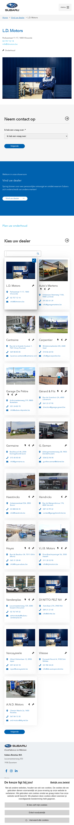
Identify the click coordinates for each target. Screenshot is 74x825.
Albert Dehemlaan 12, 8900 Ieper (21, 660)
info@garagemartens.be (52, 305)
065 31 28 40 (15, 560)
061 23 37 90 (48, 403)
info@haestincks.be (17, 513)
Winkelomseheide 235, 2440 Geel (54, 347)
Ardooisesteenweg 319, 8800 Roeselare (21, 401)
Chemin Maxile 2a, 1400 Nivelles (19, 712)
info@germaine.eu (17, 462)
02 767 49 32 (15, 612)
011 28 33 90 (48, 560)
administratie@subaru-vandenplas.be (18, 617)
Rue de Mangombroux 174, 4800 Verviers (53, 504)
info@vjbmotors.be (50, 564)
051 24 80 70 (15, 406)
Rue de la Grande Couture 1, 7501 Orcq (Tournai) (21, 347)
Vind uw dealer (17, 18)
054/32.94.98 (48, 458)
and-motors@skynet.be (19, 720)
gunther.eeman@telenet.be (53, 462)
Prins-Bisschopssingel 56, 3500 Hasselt (55, 555)
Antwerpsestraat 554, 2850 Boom (20, 504)
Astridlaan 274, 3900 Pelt (52, 606)
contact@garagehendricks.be (54, 513)
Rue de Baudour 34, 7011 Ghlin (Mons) (22, 555)
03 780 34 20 (48, 665)
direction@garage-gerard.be (54, 407)
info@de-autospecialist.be (53, 669)
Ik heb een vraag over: (15, 130)
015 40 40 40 (15, 458)
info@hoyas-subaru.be (18, 564)
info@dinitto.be (49, 614)
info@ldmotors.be (10, 44)
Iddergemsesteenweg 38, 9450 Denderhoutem (54, 453)
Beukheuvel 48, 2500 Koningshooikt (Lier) (18, 453)
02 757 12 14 (8, 41)
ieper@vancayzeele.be (19, 669)
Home (5, 18)
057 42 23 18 (15, 665)
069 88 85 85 (15, 352)
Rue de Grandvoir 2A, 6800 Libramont (53, 398)
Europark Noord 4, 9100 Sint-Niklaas (54, 660)
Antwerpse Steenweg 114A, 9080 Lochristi (53, 296)
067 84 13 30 (15, 716)
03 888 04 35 (15, 509)
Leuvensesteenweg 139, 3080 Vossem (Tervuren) (21, 607)
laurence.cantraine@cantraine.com (23, 356)
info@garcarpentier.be (51, 356)
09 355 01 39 (48, 301)
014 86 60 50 (48, 352)
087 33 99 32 (48, 509)
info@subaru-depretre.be (20, 410)
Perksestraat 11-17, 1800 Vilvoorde (19, 293)
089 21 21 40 (48, 610)
